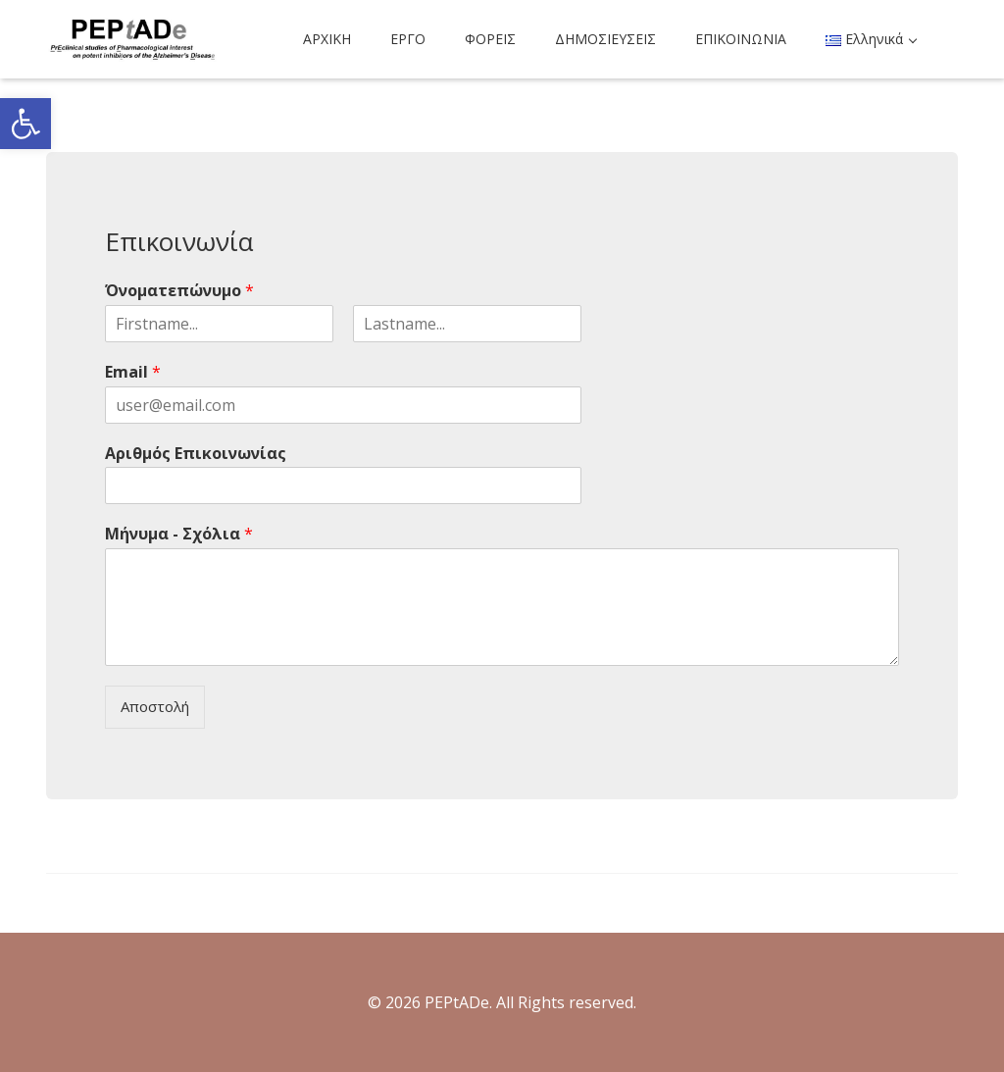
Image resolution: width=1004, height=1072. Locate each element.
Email (133, 372)
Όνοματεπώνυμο (179, 291)
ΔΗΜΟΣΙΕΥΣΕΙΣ (605, 38)
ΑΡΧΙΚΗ (327, 38)
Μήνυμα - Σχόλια (179, 534)
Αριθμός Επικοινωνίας (195, 453)
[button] (25, 123)
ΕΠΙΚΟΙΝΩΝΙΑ (740, 38)
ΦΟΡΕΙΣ (490, 38)
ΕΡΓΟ (408, 38)
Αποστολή (155, 706)
